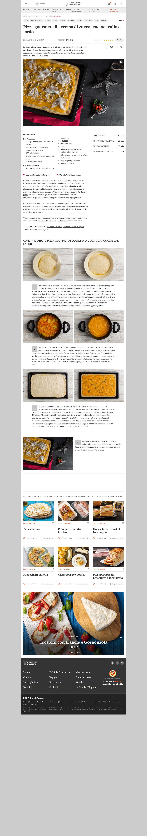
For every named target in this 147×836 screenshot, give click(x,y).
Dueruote (32, 757)
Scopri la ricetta (47, 594)
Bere (39, 9)
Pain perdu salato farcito (69, 586)
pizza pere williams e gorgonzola (67, 197)
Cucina (33, 9)
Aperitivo (103, 20)
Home (25, 16)
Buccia (117, 737)
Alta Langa (62, 221)
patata (65, 141)
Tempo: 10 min (73, 708)
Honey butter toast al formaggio (106, 586)
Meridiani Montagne (43, 757)
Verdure (48, 20)
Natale (79, 20)
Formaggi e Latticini (36, 20)
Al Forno (62, 20)
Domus (25, 757)
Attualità (47, 9)
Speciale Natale (55, 16)
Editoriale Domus (83, 757)
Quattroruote (54, 757)
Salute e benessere (76, 10)
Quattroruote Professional (114, 757)
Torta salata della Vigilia (73, 227)
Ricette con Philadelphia (94, 10)
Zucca (55, 20)
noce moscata (66, 143)
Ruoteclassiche (64, 757)
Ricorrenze (71, 20)
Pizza (46, 16)
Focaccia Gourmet (54, 227)
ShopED (33, 760)
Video (68, 9)
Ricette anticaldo (114, 10)
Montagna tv (94, 757)
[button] (121, 20)
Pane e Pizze (39, 16)
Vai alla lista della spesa (70, 175)
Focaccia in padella (35, 630)
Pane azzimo (31, 584)
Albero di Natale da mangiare (35, 229)
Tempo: (31, 594)
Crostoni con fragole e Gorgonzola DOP (73, 700)
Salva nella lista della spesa (38, 175)
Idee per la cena (56, 10)
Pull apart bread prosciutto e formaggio (108, 631)
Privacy (82, 765)
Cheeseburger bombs (71, 630)
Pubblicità (26, 760)
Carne (26, 20)
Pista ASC (102, 757)
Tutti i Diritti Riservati (73, 765)
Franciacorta (43, 221)
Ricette (26, 9)
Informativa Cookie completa (94, 765)
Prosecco (52, 221)
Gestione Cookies (109, 765)
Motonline (73, 757)
